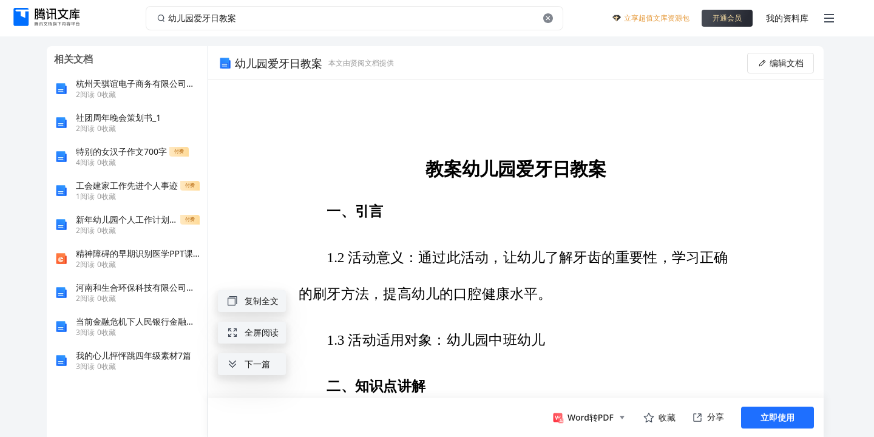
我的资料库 (787, 18)
